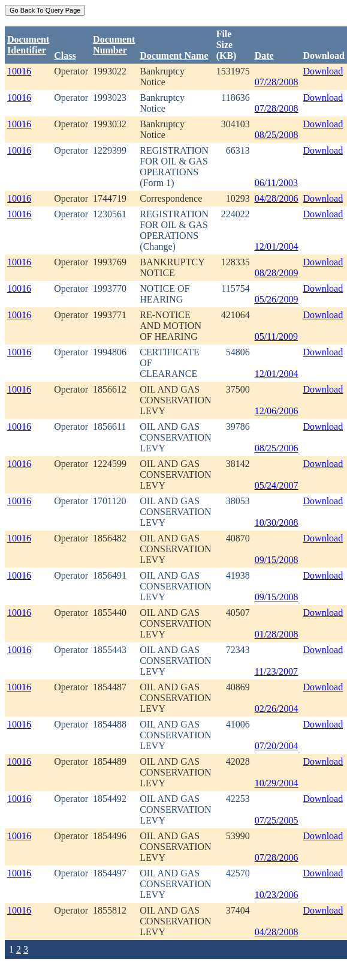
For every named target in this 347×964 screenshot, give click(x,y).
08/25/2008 (276, 135)
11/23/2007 (276, 671)
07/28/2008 (276, 82)
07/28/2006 (276, 857)
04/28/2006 (276, 198)
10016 (19, 71)
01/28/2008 (276, 634)
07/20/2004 (276, 746)
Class (65, 55)
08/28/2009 (276, 273)
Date (264, 55)
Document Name (174, 55)
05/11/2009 (276, 336)
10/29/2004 (276, 783)
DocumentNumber (114, 44)
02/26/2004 (276, 708)
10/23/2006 (276, 895)
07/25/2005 (276, 820)
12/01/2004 (276, 246)
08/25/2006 (276, 448)
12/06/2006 (276, 411)
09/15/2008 (276, 560)
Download (323, 71)
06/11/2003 (276, 183)
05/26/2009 (276, 299)
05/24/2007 (276, 485)
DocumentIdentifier (28, 44)
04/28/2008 (276, 932)
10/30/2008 (276, 522)
